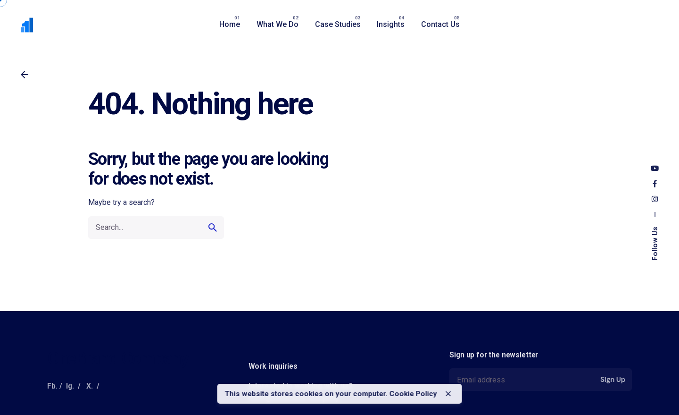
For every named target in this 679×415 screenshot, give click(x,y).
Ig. (70, 385)
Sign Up (613, 379)
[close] (448, 393)
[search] (212, 227)
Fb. (52, 385)
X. (89, 385)
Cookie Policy (413, 394)
